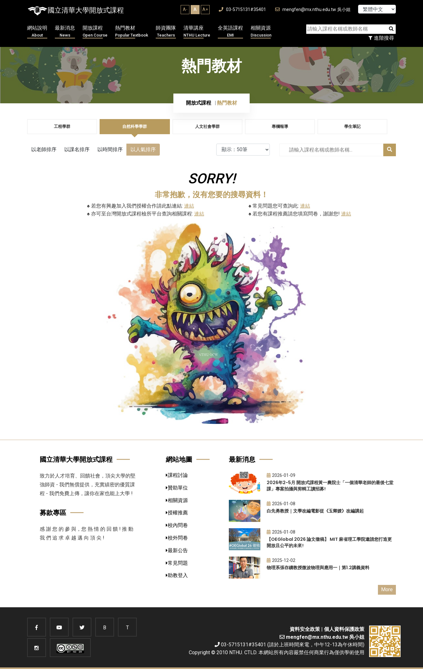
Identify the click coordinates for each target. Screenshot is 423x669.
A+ (205, 9)
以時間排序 (110, 149)
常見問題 (177, 563)
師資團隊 (166, 31)
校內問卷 (177, 525)
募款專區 (53, 512)
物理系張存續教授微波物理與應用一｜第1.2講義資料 (318, 567)
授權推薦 (177, 513)
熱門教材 (131, 31)
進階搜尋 (381, 38)
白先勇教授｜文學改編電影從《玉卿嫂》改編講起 (315, 511)
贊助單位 (177, 488)
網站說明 (37, 31)
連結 (189, 206)
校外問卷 (177, 538)
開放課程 (95, 31)
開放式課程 (198, 103)
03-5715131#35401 (242, 9)
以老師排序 (43, 149)
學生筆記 (352, 126)
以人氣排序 (143, 149)
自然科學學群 (134, 126)
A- (185, 9)
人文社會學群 (207, 126)
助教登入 (177, 575)
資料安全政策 (305, 629)
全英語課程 (230, 31)
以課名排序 (77, 149)
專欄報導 (280, 126)
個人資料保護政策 (344, 629)
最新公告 (177, 550)
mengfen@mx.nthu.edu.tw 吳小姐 (313, 9)
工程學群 (62, 126)
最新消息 (65, 31)
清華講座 (196, 31)
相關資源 (261, 31)
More (387, 589)
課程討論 (177, 475)
